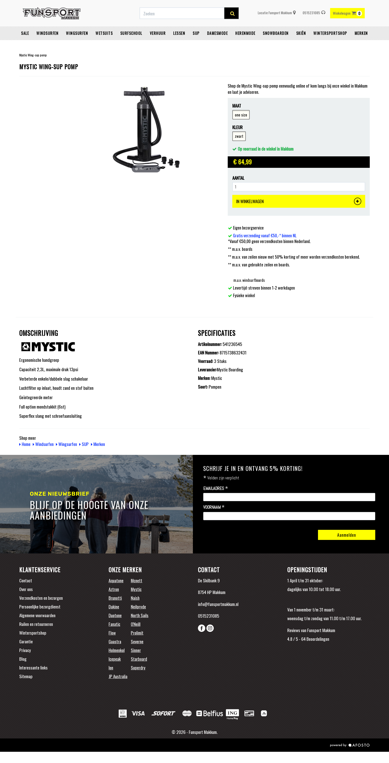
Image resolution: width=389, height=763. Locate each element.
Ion (111, 667)
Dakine (114, 606)
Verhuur (158, 44)
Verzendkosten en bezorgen (41, 597)
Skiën (301, 44)
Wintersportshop (32, 632)
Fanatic (114, 624)
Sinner (136, 650)
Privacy (25, 650)
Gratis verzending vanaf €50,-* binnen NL (109, 5)
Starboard (139, 658)
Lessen (179, 44)
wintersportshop (330, 44)
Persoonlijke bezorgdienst (39, 606)
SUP (196, 44)
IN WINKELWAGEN (298, 201)
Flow (112, 632)
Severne (137, 641)
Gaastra (115, 641)
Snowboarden (276, 44)
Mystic (136, 589)
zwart (239, 136)
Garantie (26, 641)
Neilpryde (138, 606)
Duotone (115, 615)
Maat (236, 105)
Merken (361, 44)
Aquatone (116, 580)
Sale (25, 44)
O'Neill (135, 624)
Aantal (238, 178)
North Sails (139, 615)
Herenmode (245, 44)
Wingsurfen (77, 44)
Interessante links (33, 667)
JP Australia (118, 676)
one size (241, 115)
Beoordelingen (317, 639)
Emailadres (215, 488)
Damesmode (217, 44)
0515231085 (314, 24)
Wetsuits (104, 44)
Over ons (26, 589)
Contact (25, 580)
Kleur (237, 127)
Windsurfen (47, 44)
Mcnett (136, 580)
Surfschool (131, 44)
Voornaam (214, 507)
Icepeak (115, 658)
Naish (135, 597)
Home (24, 444)
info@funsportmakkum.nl (218, 604)
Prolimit (137, 632)
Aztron (114, 589)
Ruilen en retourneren (36, 624)
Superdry (138, 667)
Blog (23, 658)
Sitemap (26, 676)
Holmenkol (117, 650)
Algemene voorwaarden (37, 615)
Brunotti (115, 597)
